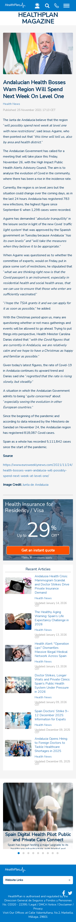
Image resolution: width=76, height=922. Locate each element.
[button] (46, 6)
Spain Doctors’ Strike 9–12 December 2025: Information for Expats (52, 715)
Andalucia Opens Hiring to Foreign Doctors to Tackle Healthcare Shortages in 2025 (51, 744)
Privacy (38, 909)
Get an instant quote (38, 550)
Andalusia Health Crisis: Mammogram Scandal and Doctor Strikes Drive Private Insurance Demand (52, 584)
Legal (32, 904)
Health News (11, 104)
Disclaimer (65, 904)
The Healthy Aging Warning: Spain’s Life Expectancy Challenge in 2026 (52, 618)
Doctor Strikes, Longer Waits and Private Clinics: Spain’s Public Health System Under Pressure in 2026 (52, 683)
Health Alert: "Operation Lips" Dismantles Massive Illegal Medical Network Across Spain (52, 649)
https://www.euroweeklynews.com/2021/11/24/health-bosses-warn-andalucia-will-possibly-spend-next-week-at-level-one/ (38, 470)
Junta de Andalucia (35, 484)
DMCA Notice (47, 904)
